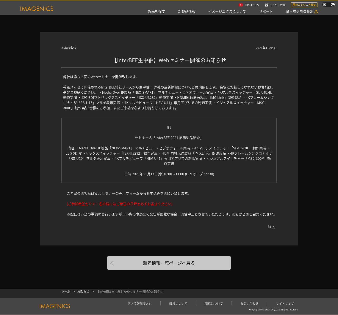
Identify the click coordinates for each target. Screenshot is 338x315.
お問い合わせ (249, 303)
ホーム (65, 291)
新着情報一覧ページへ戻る (169, 263)
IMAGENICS (252, 5)
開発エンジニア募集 (304, 4)
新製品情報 (186, 11)
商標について (214, 303)
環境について (178, 303)
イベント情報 (277, 5)
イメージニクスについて (227, 11)
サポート (266, 11)
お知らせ (83, 291)
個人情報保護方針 (140, 303)
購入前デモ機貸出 (299, 11)
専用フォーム (129, 193)
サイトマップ (285, 303)
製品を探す (156, 11)
